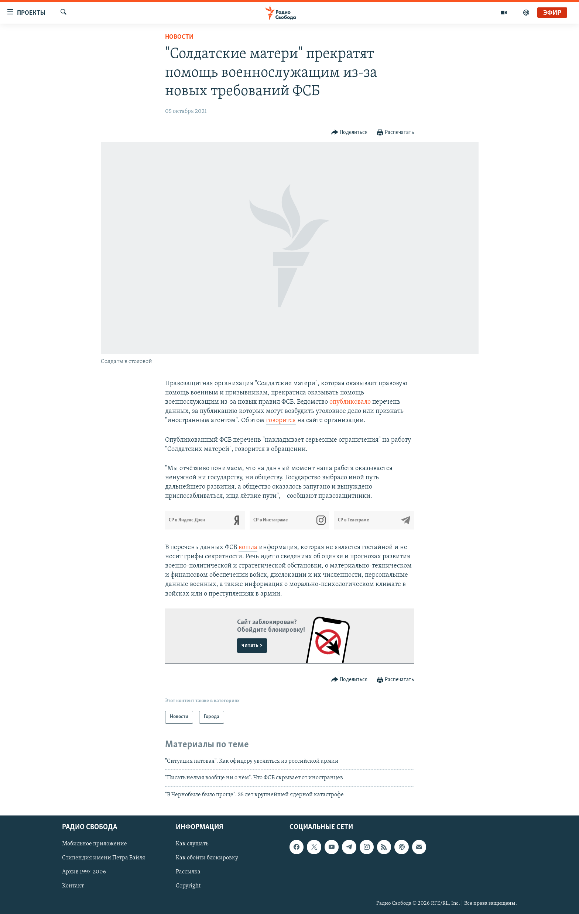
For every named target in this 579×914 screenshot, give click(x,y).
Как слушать (192, 844)
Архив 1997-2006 (84, 872)
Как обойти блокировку (207, 858)
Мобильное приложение (94, 844)
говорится (281, 420)
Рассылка (188, 872)
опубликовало (350, 402)
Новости (179, 37)
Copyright (188, 886)
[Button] (349, 133)
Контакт (73, 886)
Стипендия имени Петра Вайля (103, 858)
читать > (252, 645)
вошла (248, 547)
